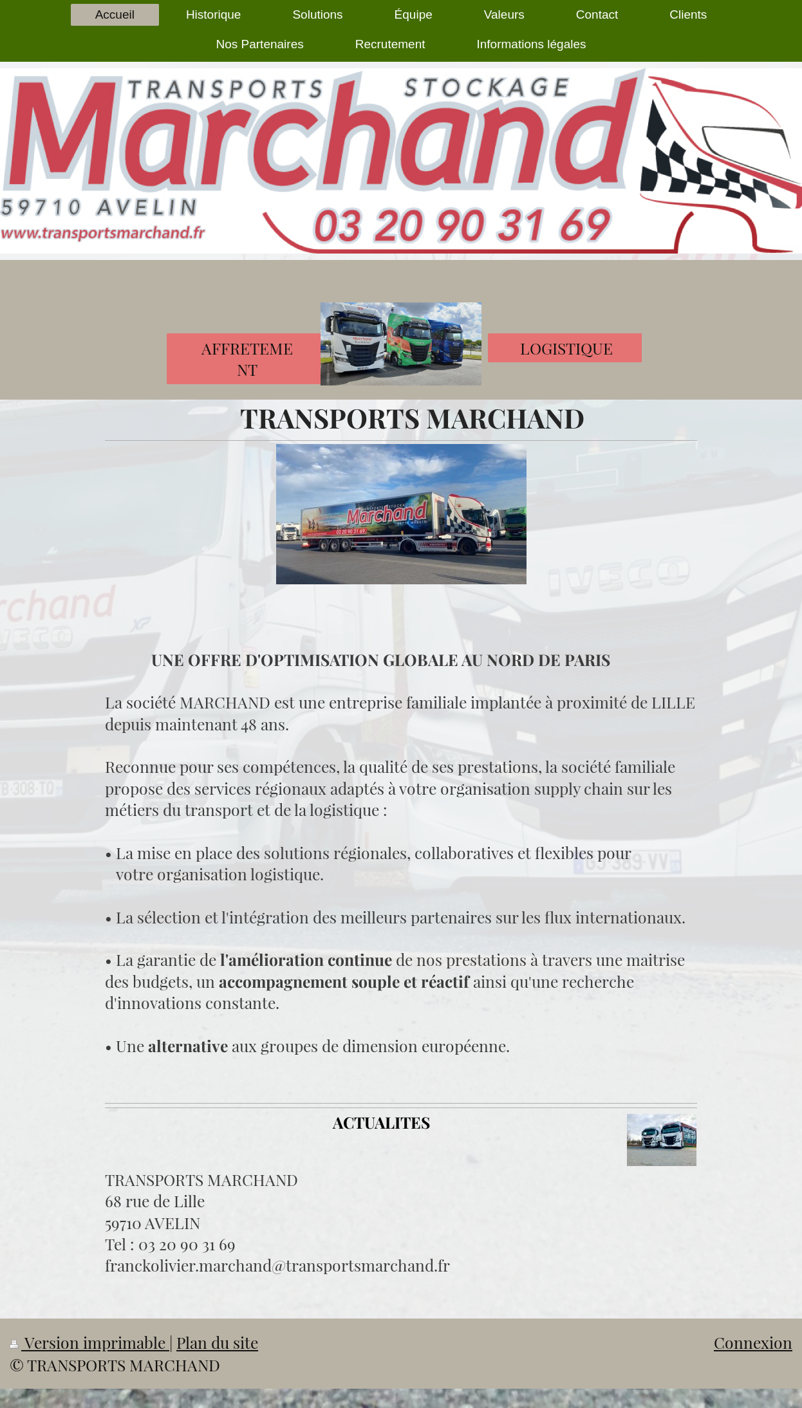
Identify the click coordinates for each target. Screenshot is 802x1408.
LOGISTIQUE (566, 347)
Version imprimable (89, 1342)
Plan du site (217, 1342)
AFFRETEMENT (247, 358)
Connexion (753, 1342)
